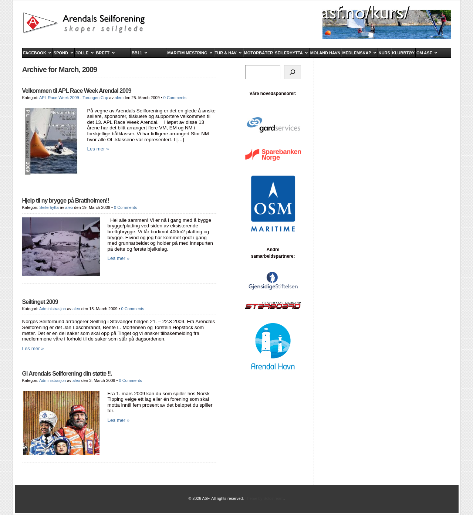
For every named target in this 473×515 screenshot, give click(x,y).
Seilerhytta (49, 207)
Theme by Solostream (264, 498)
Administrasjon (52, 308)
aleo (118, 97)
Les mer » (98, 149)
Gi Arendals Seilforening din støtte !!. (67, 373)
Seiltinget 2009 (40, 302)
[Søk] (292, 72)
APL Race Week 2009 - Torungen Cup (73, 97)
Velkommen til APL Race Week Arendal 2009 (76, 91)
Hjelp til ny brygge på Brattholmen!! (65, 200)
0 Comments (174, 97)
